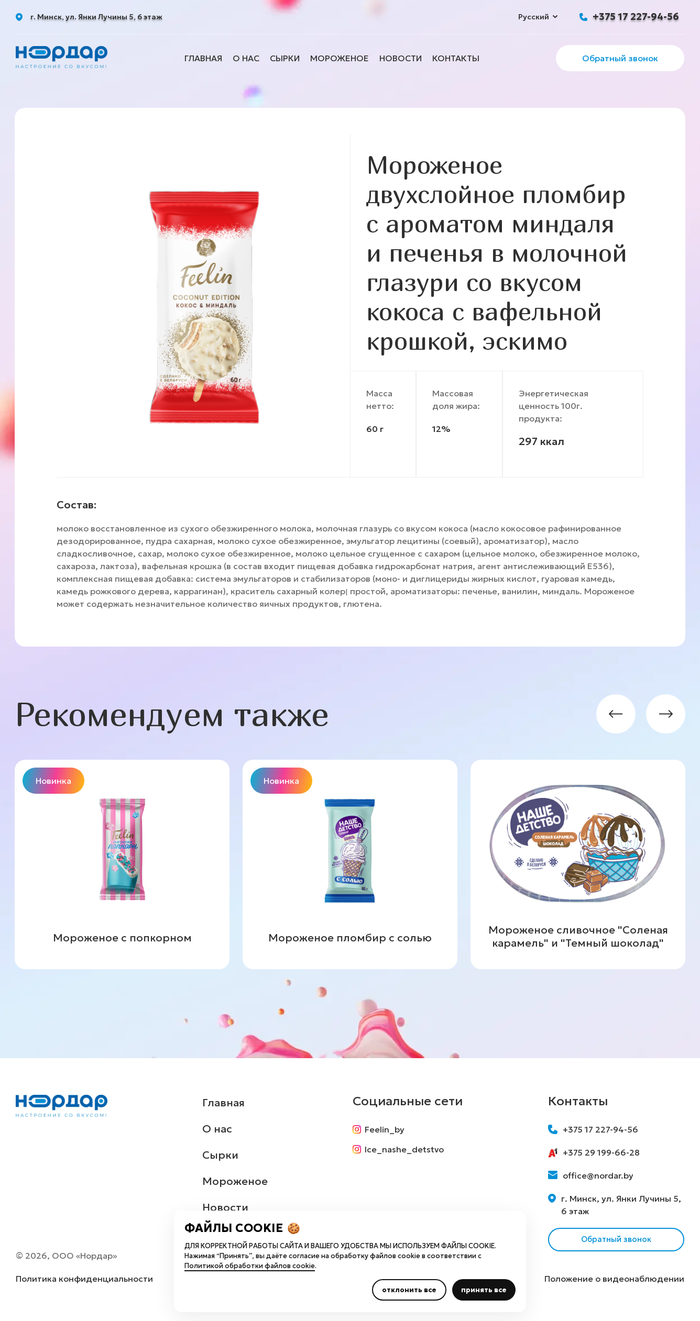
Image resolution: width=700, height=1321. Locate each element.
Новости (400, 58)
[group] (122, 864)
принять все (484, 1289)
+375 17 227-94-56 (636, 16)
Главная (203, 58)
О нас (246, 58)
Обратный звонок (620, 58)
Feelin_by (382, 1129)
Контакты (455, 58)
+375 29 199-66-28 (594, 1152)
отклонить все (409, 1289)
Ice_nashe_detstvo (401, 1153)
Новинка (53, 780)
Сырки (285, 58)
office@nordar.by (590, 1175)
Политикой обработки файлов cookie (249, 1265)
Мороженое (339, 58)
